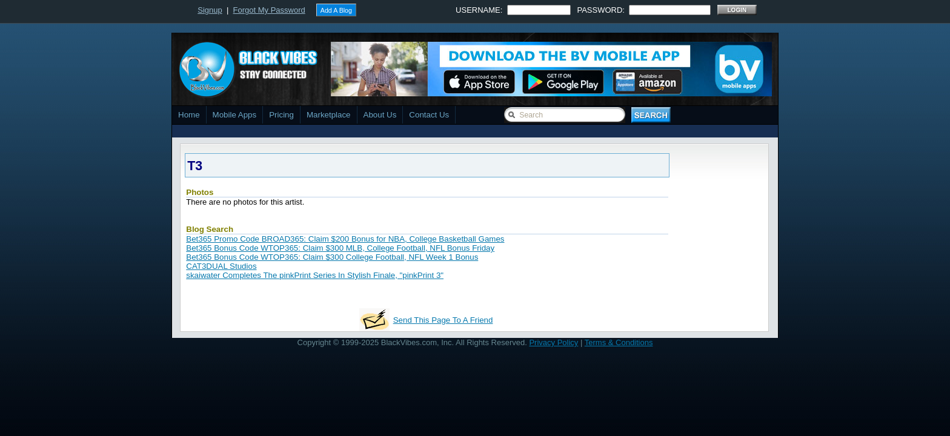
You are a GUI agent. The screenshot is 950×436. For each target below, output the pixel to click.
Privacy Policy (553, 342)
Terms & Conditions (619, 342)
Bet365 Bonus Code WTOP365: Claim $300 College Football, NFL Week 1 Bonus (332, 257)
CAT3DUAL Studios (221, 266)
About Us (380, 114)
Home (189, 114)
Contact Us (429, 114)
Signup (210, 10)
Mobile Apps (235, 114)
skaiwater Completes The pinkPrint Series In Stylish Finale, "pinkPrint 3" (314, 275)
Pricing (281, 114)
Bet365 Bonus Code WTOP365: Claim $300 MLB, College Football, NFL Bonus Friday (340, 248)
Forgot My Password (269, 10)
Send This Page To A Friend (443, 320)
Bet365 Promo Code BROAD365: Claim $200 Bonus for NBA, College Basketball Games (345, 238)
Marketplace (329, 114)
